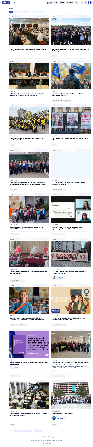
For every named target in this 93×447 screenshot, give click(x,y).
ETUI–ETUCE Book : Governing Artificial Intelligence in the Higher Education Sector (27, 360)
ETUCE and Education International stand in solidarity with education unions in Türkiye (28, 138)
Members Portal (90, 2)
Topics (57, 2)
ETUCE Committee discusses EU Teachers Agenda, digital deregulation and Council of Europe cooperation (27, 94)
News (51, 2)
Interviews (36, 12)
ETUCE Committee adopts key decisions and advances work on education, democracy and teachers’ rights (29, 50)
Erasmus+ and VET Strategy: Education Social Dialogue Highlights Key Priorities (68, 94)
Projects (63, 2)
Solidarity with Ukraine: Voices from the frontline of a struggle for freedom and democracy (29, 411)
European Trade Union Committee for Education (17, 2)
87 (37, 428)
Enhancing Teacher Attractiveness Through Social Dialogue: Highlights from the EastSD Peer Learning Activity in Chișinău (29, 182)
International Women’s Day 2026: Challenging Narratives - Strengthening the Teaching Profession (69, 316)
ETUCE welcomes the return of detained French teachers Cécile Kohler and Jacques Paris (70, 138)
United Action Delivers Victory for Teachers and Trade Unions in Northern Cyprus (70, 50)
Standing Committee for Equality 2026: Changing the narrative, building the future (29, 270)
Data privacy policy (46, 440)
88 (42, 428)
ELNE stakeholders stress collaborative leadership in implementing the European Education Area (67, 226)
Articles (18, 12)
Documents (70, 2)
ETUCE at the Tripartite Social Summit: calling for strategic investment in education (69, 270)
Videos (43, 12)
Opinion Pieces (26, 12)
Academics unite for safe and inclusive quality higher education (70, 360)
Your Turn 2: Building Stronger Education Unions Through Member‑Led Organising (69, 182)
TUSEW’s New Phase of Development (62, 410)
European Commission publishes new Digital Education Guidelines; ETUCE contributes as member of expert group (28, 316)
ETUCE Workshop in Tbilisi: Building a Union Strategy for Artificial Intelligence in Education (27, 226)
